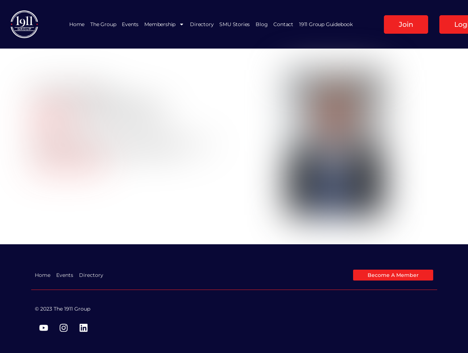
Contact (283, 24)
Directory (202, 24)
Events (130, 24)
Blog (262, 24)
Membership (164, 24)
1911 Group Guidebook (326, 24)
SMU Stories (234, 24)
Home (76, 24)
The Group (103, 24)
